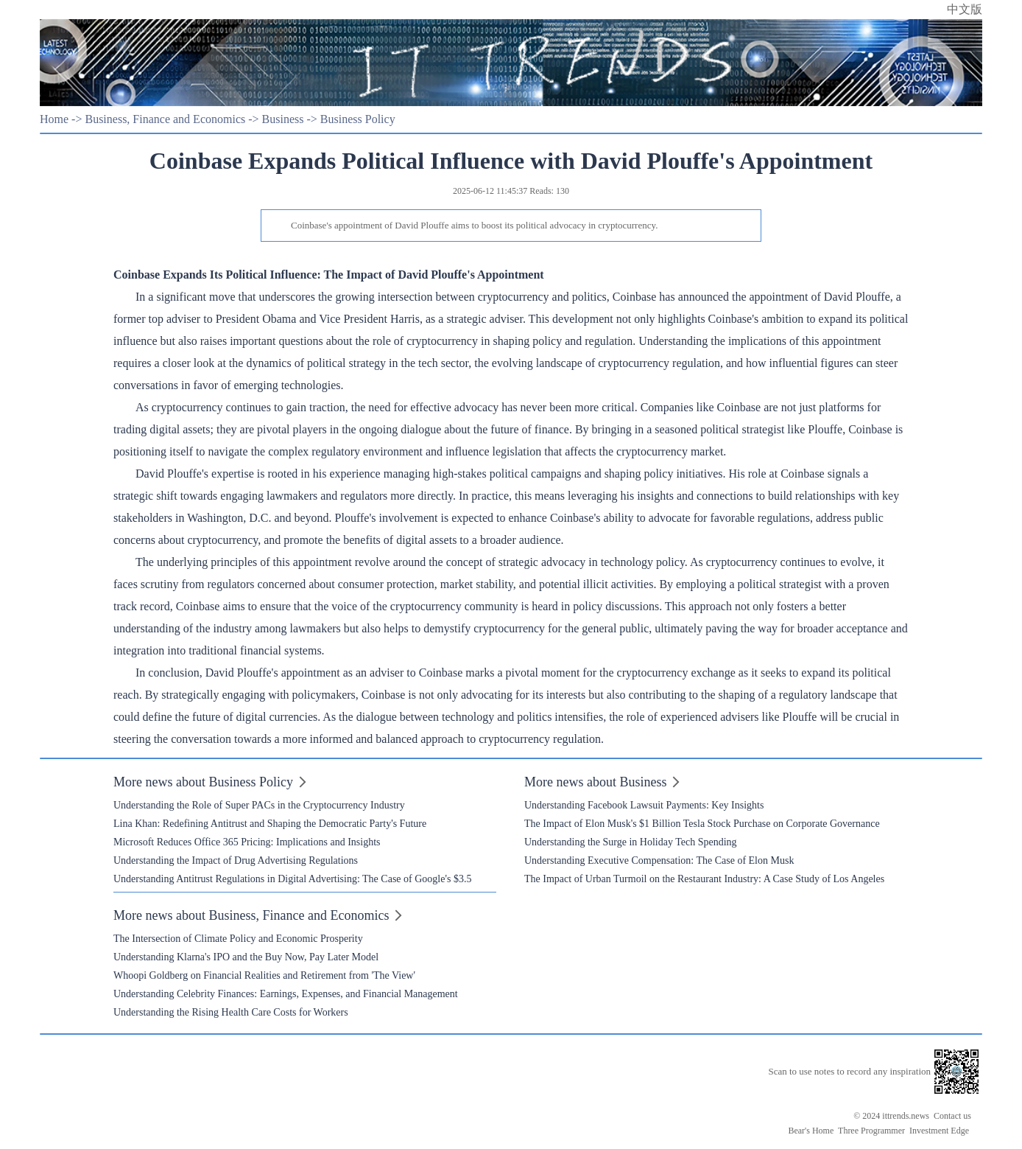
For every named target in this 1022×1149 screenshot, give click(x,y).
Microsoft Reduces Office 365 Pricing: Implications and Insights (247, 842)
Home (54, 119)
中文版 (964, 9)
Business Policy (357, 119)
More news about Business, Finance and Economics (251, 915)
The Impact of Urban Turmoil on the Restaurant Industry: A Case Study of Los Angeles (704, 878)
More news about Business (595, 782)
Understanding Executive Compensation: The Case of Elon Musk (659, 860)
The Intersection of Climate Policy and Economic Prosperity (238, 938)
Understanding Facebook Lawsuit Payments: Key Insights (644, 805)
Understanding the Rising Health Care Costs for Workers (230, 1012)
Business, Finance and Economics (165, 119)
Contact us (952, 1116)
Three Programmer (871, 1130)
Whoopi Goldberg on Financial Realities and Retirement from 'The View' (264, 975)
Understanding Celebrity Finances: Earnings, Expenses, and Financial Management (285, 993)
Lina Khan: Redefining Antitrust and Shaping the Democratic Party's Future (269, 823)
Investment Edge (939, 1130)
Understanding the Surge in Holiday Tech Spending (630, 842)
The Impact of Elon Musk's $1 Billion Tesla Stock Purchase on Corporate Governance (702, 823)
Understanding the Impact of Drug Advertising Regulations (235, 860)
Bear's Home (811, 1130)
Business (283, 119)
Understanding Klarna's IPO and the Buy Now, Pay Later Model (245, 957)
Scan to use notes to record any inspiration (849, 1071)
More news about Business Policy (203, 782)
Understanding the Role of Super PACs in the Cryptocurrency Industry (259, 805)
